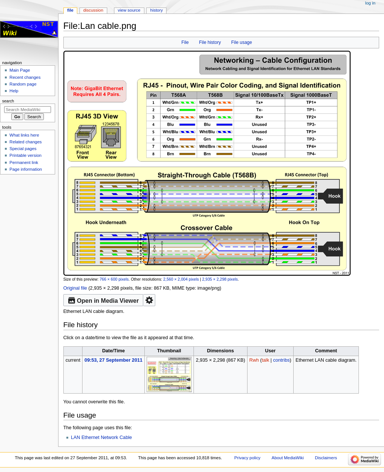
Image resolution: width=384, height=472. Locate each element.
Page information (25, 169)
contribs (281, 360)
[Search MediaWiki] (27, 109)
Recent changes (24, 77)
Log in (370, 3)
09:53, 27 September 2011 (113, 360)
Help (13, 91)
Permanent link (23, 162)
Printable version (25, 155)
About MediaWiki (288, 457)
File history (210, 42)
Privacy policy (247, 457)
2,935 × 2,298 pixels (220, 279)
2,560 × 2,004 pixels (181, 279)
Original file (75, 288)
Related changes (25, 142)
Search (8, 101)
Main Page (19, 70)
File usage (241, 42)
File (185, 42)
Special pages (22, 148)
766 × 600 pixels (114, 279)
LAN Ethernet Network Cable (101, 437)
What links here (24, 135)
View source (129, 10)
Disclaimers (326, 457)
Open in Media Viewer (103, 300)
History (156, 10)
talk (265, 360)
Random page (22, 84)
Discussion (93, 10)
